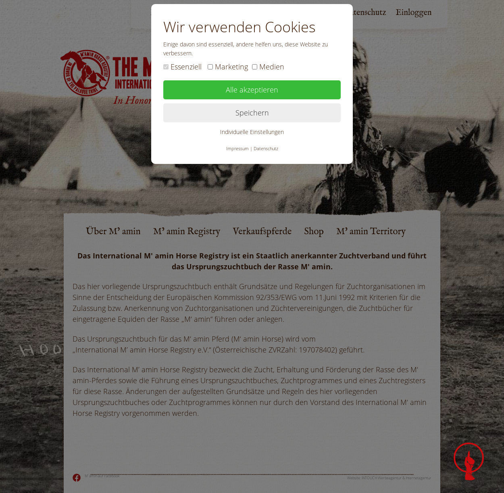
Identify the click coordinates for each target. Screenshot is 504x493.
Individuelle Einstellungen (252, 132)
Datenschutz (266, 148)
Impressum (237, 148)
